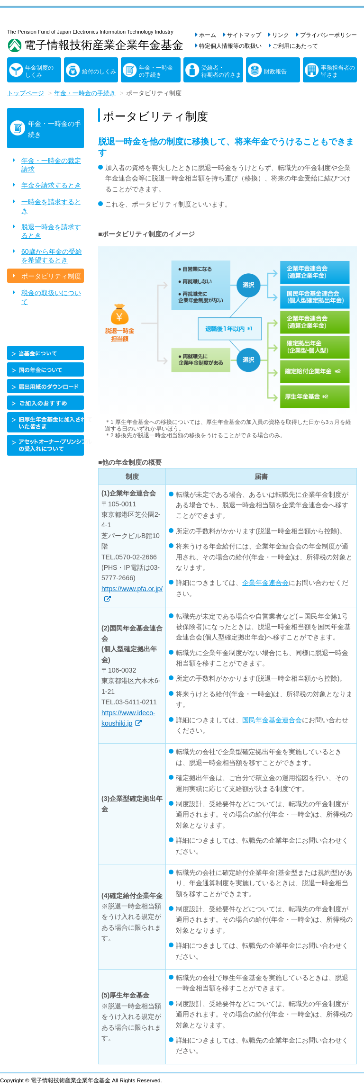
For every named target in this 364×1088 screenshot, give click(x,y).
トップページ (25, 93)
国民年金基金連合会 (272, 720)
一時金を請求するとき (51, 206)
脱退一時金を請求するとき (51, 231)
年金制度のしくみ (39, 71)
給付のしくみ (99, 71)
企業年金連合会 (265, 582)
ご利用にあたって (295, 46)
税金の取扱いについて (51, 297)
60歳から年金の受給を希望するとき (51, 256)
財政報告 (275, 71)
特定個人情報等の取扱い (230, 46)
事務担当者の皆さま (338, 71)
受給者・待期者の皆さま (221, 71)
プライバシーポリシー (328, 35)
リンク (280, 35)
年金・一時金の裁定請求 (51, 165)
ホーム (207, 35)
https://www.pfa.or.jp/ (132, 589)
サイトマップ (244, 35)
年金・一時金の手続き (156, 71)
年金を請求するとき (51, 185)
